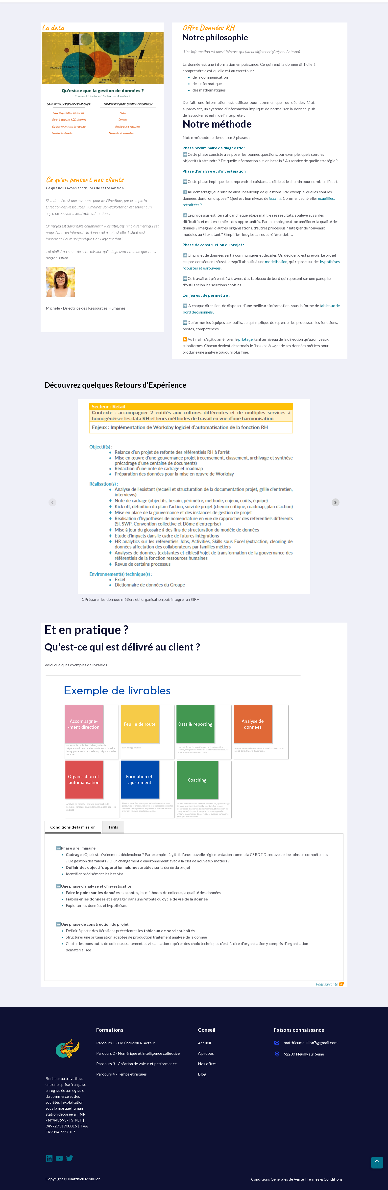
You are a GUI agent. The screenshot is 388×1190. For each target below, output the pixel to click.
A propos (206, 1053)
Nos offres (207, 1063)
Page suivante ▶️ (330, 984)
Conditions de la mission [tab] (72, 827)
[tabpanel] (194, 907)
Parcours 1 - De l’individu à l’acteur (125, 1042)
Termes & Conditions (324, 1179)
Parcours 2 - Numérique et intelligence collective (138, 1053)
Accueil (204, 1042)
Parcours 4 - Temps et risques (121, 1074)
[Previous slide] (52, 502)
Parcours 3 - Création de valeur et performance (136, 1063)
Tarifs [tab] (113, 827)
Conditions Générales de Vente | (279, 1179)
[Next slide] (336, 502)
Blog (202, 1074)
